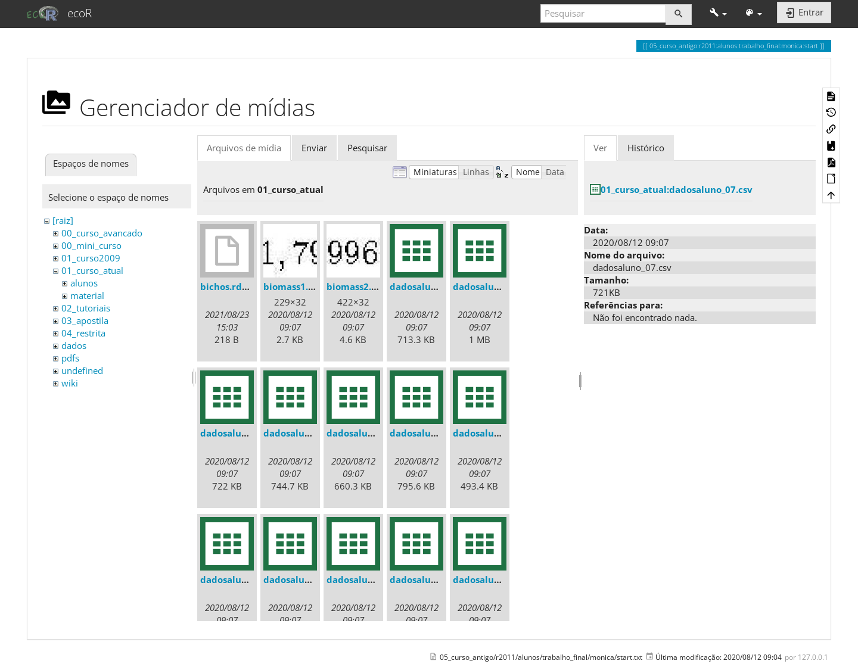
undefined (82, 370)
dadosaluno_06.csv (368, 579)
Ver (600, 148)
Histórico (645, 148)
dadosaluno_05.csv (305, 579)
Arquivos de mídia (244, 148)
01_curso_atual (92, 270)
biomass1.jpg (292, 286)
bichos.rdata (228, 286)
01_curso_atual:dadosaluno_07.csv (677, 189)
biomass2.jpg (356, 286)
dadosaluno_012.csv (307, 433)
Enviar (314, 148)
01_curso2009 (90, 258)
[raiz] (62, 220)
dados (73, 345)
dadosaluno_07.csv (431, 579)
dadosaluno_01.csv (431, 286)
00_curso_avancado (101, 233)
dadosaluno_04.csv (242, 579)
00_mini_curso (91, 245)
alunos (84, 283)
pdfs (70, 358)
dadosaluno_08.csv (494, 579)
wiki (69, 383)
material (87, 295)
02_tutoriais (85, 308)
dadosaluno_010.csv (497, 286)
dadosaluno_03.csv (494, 433)
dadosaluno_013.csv (371, 433)
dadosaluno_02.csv (431, 433)
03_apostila (84, 320)
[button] (718, 13)
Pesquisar (367, 148)
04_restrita (83, 333)
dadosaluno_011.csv (244, 433)
